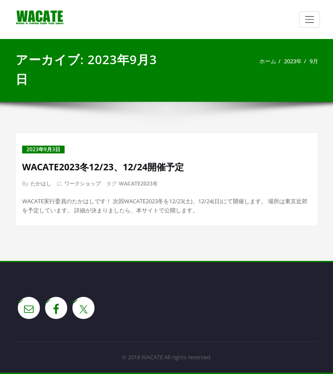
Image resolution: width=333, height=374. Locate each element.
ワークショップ (82, 183)
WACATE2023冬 (138, 183)
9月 (314, 61)
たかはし (40, 183)
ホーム (267, 61)
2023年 (293, 61)
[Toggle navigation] (309, 19)
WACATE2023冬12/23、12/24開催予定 (103, 167)
